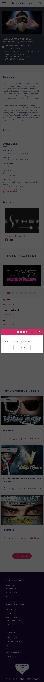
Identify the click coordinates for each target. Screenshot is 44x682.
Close (22, 347)
